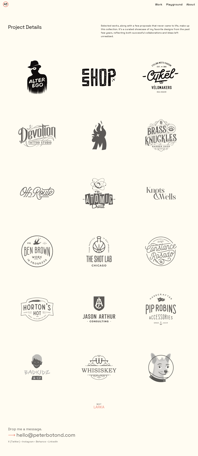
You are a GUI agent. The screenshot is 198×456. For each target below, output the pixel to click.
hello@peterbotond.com (45, 435)
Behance (41, 441)
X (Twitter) (14, 441)
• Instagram (27, 441)
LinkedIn (53, 441)
